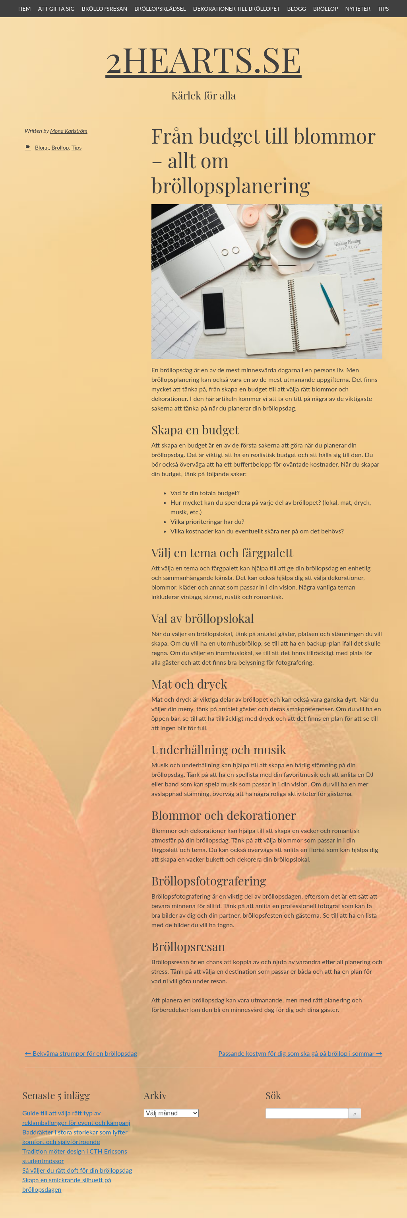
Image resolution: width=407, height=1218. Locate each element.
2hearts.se (203, 58)
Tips (383, 8)
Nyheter (357, 8)
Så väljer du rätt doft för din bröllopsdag (77, 1170)
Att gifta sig (56, 8)
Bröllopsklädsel (160, 8)
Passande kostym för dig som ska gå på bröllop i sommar (300, 1053)
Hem (24, 8)
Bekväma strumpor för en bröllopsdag (81, 1053)
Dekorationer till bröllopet (236, 8)
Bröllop (325, 8)
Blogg (296, 8)
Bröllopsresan (105, 8)
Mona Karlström (68, 130)
